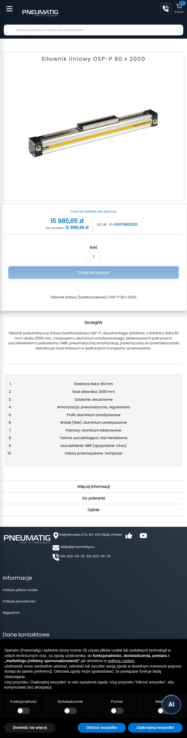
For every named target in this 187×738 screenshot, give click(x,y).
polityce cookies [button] (121, 661)
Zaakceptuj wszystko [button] (155, 727)
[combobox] (93, 30)
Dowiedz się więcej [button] (30, 727)
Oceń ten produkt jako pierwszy (93, 211)
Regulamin (11, 612)
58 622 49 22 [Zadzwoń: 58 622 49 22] (165, 8)
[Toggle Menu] (7, 6)
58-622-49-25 (98, 556)
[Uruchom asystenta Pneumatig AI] (171, 704)
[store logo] (40, 12)
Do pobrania (93, 498)
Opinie (93, 510)
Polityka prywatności (19, 601)
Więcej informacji (93, 486)
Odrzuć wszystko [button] (101, 727)
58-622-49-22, (73, 556)
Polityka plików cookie (20, 590)
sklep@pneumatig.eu (78, 546)
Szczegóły (93, 322)
